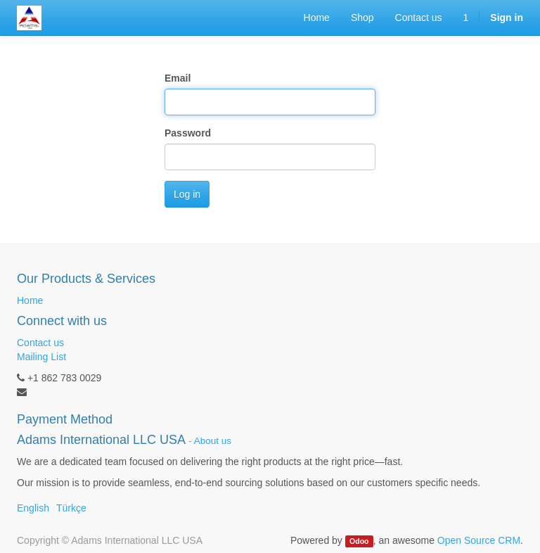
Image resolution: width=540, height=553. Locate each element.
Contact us (40, 342)
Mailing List (41, 356)
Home (30, 300)
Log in (187, 194)
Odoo (358, 541)
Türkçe (71, 508)
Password (188, 133)
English (33, 508)
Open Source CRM (478, 540)
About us (212, 441)
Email (178, 78)
